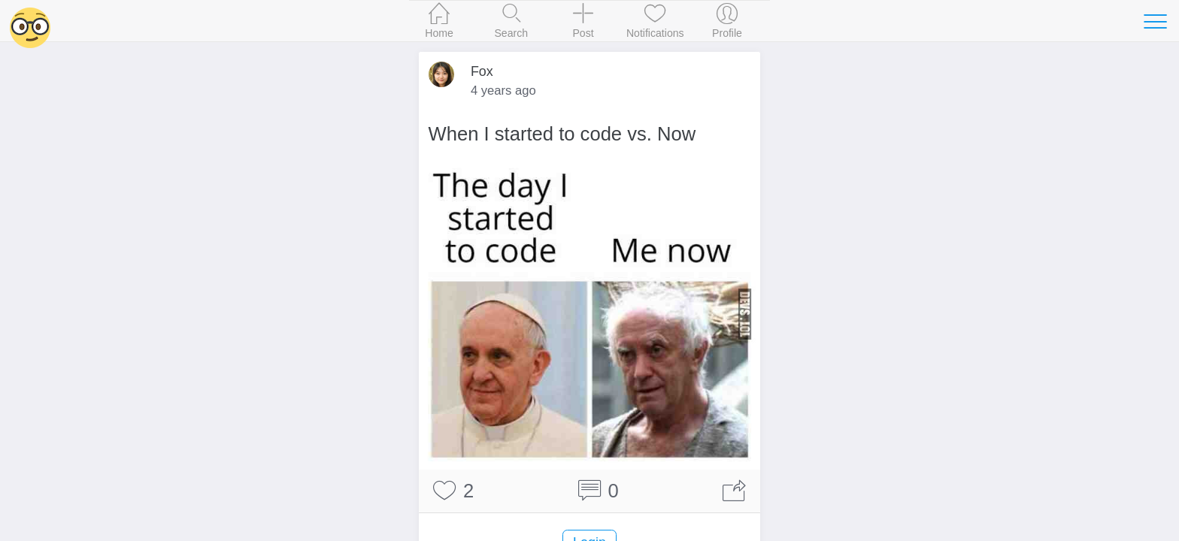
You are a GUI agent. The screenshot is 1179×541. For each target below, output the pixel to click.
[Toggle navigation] (1155, 21)
